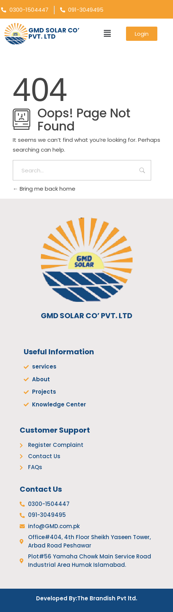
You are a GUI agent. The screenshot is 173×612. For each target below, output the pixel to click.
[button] (107, 33)
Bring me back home (44, 188)
